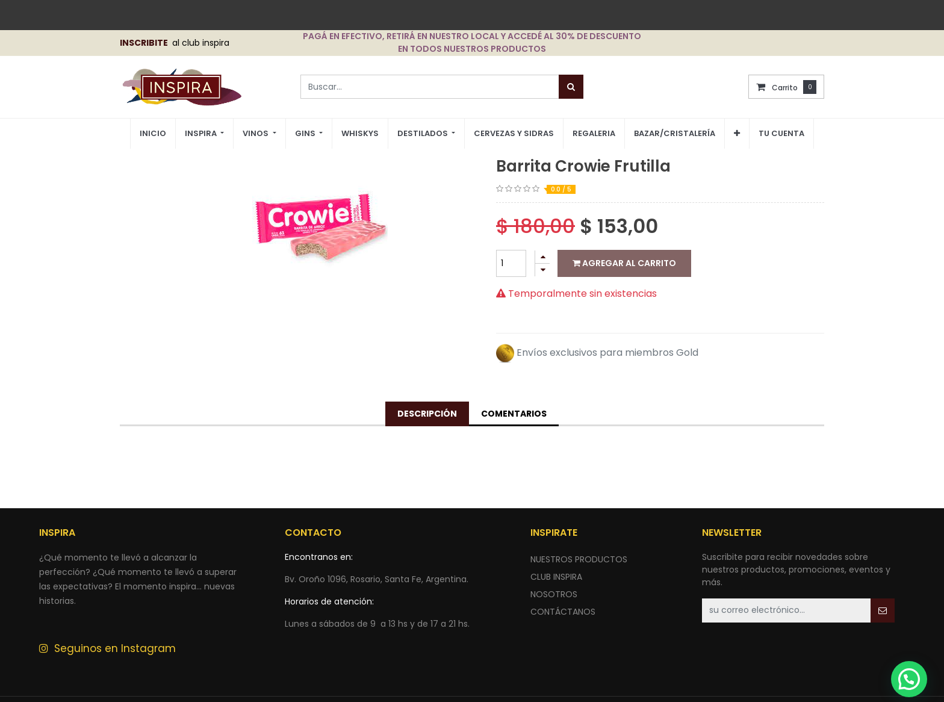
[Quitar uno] (542, 270)
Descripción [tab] (427, 414)
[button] (737, 134)
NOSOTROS (553, 594)
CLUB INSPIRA (556, 577)
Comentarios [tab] (514, 414)
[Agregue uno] (542, 256)
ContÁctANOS (562, 612)
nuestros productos (578, 559)
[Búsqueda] (571, 87)
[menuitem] (153, 134)
